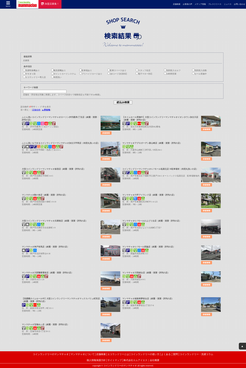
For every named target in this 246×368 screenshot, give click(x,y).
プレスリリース (214, 4)
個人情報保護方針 (96, 360)
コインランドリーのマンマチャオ (51, 354)
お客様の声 (187, 4)
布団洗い (56, 77)
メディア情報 (200, 4)
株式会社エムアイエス (135, 360)
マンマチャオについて (82, 354)
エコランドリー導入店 (34, 77)
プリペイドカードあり (90, 74)
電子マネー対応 (144, 74)
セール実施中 (199, 74)
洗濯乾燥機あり (31, 70)
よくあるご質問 (169, 354)
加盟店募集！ (50, 3)
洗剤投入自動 (199, 70)
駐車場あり (85, 70)
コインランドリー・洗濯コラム (196, 354)
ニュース (227, 4)
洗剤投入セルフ (172, 70)
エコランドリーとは (118, 354)
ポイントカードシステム (63, 74)
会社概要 (154, 360)
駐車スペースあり (117, 70)
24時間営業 (170, 74)
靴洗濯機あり (58, 70)
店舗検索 (176, 4)
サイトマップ (114, 360)
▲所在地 (46, 110)
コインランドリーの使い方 (145, 354)
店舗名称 (36, 110)
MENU (8, 4)
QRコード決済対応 (117, 74)
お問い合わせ (239, 4)
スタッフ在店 (143, 70)
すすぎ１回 (29, 74)
